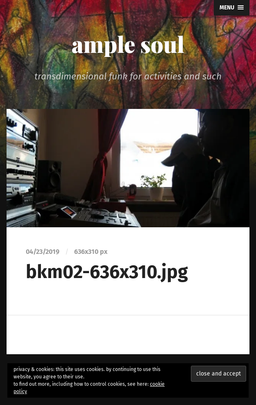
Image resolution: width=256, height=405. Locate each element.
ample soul (128, 44)
